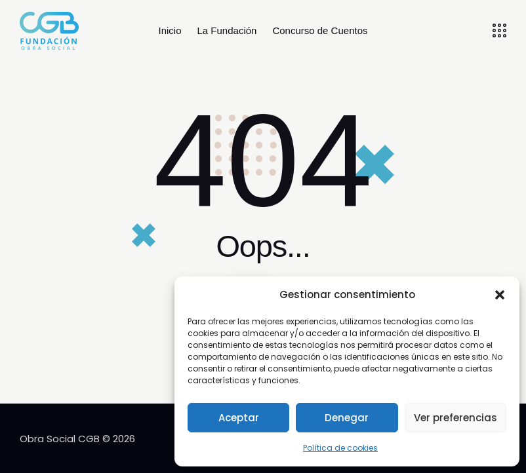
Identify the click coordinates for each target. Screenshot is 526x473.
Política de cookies (340, 447)
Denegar (347, 418)
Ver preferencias (455, 418)
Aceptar (238, 418)
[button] (499, 294)
